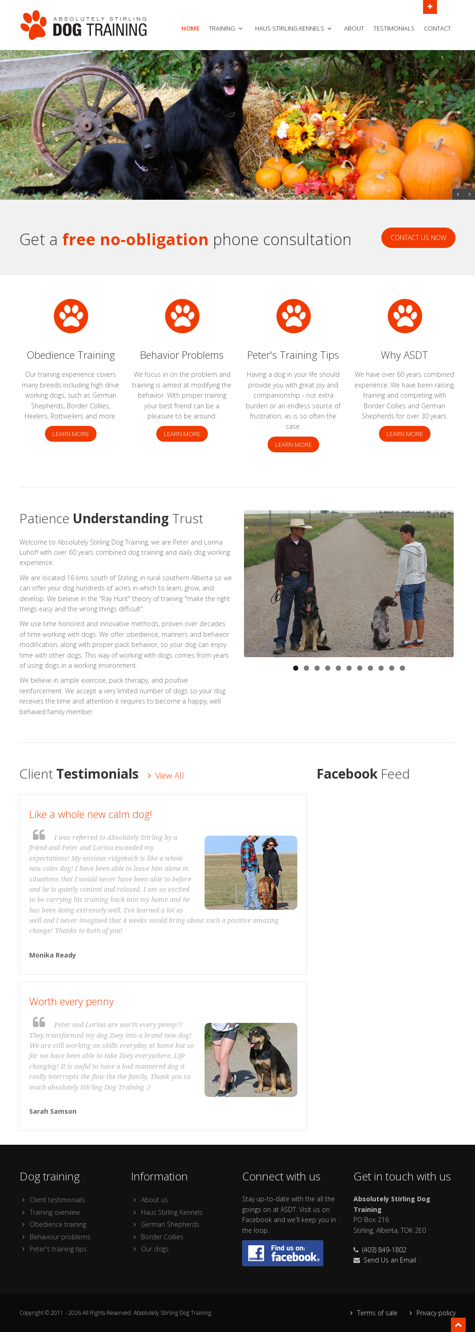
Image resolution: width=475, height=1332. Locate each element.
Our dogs (150, 1248)
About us (149, 1199)
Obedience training (52, 1224)
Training (226, 28)
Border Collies (157, 1236)
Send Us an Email (390, 1260)
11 (402, 668)
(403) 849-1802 (384, 1249)
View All (166, 775)
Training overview (49, 1212)
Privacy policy (431, 1312)
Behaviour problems (54, 1236)
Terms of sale (372, 1312)
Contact (437, 28)
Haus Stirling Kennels (294, 28)
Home (190, 28)
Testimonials (394, 28)
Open (430, 6)
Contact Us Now (418, 237)
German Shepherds (165, 1224)
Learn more (70, 434)
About (354, 28)
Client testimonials (52, 1199)
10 (391, 668)
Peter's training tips (53, 1248)
